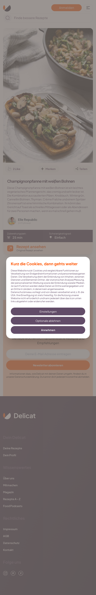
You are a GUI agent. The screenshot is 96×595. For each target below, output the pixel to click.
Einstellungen (48, 311)
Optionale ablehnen (48, 320)
